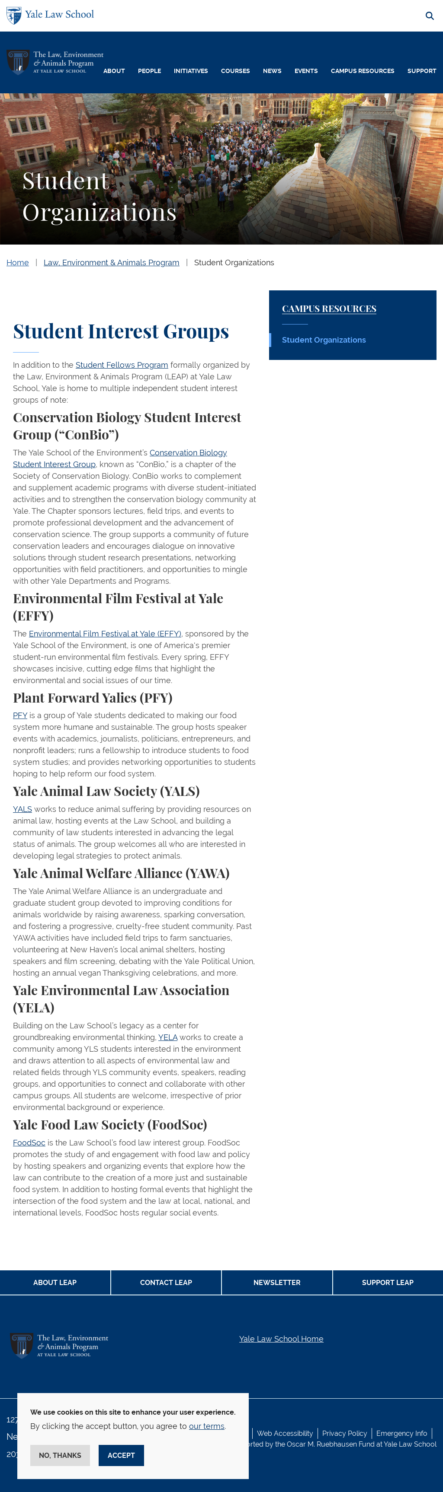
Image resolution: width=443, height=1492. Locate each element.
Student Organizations (234, 262)
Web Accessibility (285, 1433)
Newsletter (277, 1283)
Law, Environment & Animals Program (112, 262)
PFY (20, 715)
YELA (167, 1037)
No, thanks (60, 1455)
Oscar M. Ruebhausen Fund (331, 1444)
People (149, 70)
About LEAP (55, 1283)
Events (306, 70)
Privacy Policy (344, 1433)
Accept (121, 1455)
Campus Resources (363, 70)
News (272, 70)
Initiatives (191, 70)
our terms (207, 1426)
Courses (235, 70)
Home (17, 262)
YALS (22, 809)
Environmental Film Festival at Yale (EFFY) (105, 633)
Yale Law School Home (281, 1338)
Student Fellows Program (122, 364)
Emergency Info (401, 1433)
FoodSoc (29, 1142)
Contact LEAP (166, 1283)
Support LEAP (388, 1283)
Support (422, 70)
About (114, 70)
